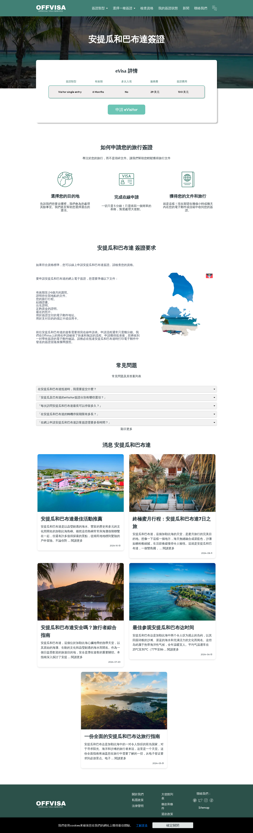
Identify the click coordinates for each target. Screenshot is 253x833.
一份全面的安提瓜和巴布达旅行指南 (122, 736)
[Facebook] (212, 800)
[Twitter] (201, 800)
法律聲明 (138, 806)
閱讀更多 (77, 540)
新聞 (186, 8)
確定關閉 (172, 825)
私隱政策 (138, 800)
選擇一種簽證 (122, 8)
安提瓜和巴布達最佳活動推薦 (71, 519)
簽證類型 (98, 8)
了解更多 (142, 825)
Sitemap (204, 807)
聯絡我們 (200, 8)
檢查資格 (146, 8)
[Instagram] (206, 800)
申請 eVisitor (126, 109)
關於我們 (138, 794)
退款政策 (167, 814)
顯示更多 (126, 429)
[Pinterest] (195, 800)
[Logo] (51, 8)
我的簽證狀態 (168, 8)
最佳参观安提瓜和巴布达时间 (163, 627)
